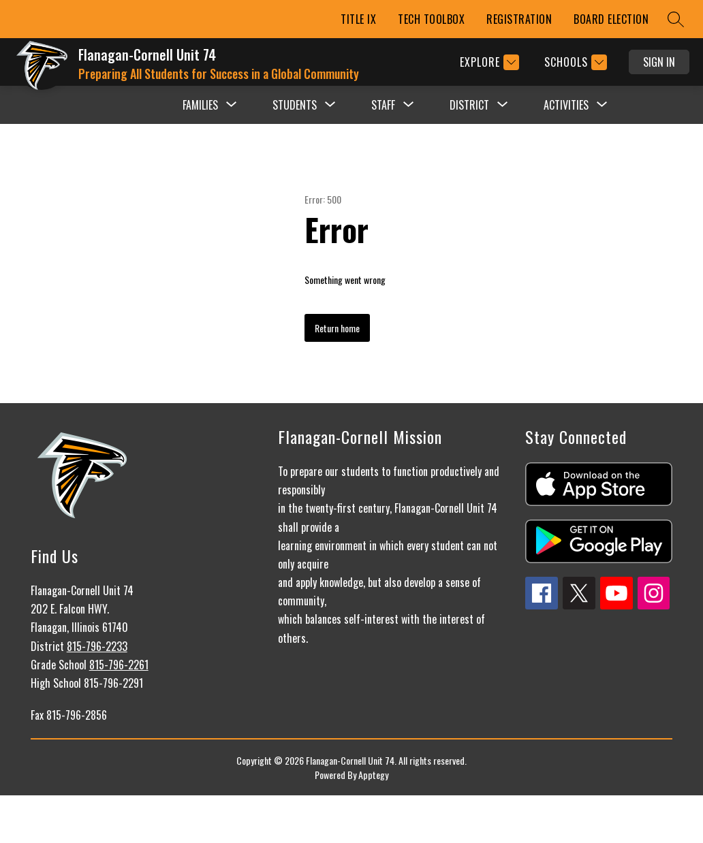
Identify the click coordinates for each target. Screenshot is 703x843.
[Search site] (676, 19)
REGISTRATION (519, 19)
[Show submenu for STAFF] (383, 105)
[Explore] (487, 62)
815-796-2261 (119, 664)
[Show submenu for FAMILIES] (200, 105)
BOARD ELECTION (611, 19)
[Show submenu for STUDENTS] (294, 105)
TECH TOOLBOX (431, 19)
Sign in (659, 62)
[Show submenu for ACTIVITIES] (566, 105)
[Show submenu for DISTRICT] (469, 105)
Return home (337, 328)
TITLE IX (358, 19)
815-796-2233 (97, 646)
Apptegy (373, 774)
